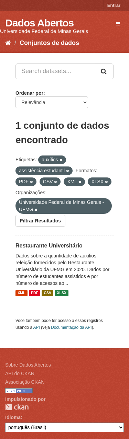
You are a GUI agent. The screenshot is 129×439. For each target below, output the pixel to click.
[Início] (8, 42)
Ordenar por (29, 93)
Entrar (113, 5)
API (36, 327)
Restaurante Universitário (49, 246)
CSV (47, 293)
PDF (34, 293)
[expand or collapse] (118, 24)
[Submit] (104, 71)
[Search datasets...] (55, 71)
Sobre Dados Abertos (28, 365)
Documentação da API (71, 327)
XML (21, 293)
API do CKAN (19, 373)
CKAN (17, 407)
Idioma (13, 417)
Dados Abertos (39, 22)
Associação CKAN (24, 382)
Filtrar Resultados (40, 220)
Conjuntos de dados (49, 42)
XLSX (61, 293)
